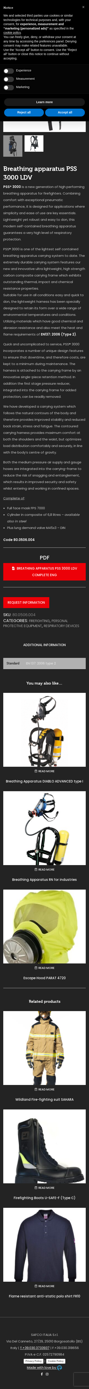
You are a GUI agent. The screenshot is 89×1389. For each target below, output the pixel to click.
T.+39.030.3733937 (34, 1348)
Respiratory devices (61, 626)
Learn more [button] (44, 102)
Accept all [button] (65, 112)
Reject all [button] (24, 112)
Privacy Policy (33, 1361)
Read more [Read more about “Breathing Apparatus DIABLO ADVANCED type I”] (46, 772)
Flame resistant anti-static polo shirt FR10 (44, 1297)
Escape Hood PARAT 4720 (44, 978)
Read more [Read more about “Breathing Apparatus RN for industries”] (46, 870)
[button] (83, 6)
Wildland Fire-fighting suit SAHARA (44, 1100)
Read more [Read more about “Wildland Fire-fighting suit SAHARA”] (46, 1090)
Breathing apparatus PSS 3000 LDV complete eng (44, 572)
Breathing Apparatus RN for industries (44, 880)
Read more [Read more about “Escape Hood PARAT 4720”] (46, 969)
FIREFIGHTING (39, 621)
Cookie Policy (56, 1361)
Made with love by (44, 1368)
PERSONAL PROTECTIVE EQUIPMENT (35, 624)
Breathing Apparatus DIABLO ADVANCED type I (44, 782)
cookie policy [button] (12, 32)
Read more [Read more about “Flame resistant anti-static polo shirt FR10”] (46, 1287)
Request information (26, 603)
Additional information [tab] (44, 645)
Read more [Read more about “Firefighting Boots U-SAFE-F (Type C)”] (46, 1188)
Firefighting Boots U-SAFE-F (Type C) (45, 1198)
